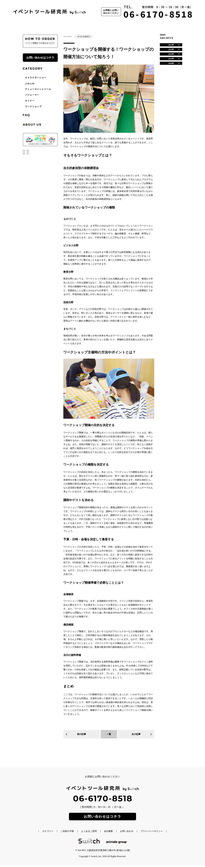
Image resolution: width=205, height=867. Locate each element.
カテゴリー (47, 833)
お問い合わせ (126, 833)
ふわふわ (30, 83)
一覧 (109, 734)
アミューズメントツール (38, 89)
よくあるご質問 (89, 833)
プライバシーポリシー (152, 833)
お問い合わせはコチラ (40, 57)
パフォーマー (32, 95)
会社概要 (108, 833)
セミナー (30, 101)
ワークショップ (33, 106)
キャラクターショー (35, 77)
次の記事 (136, 734)
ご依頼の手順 (67, 833)
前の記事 (81, 734)
